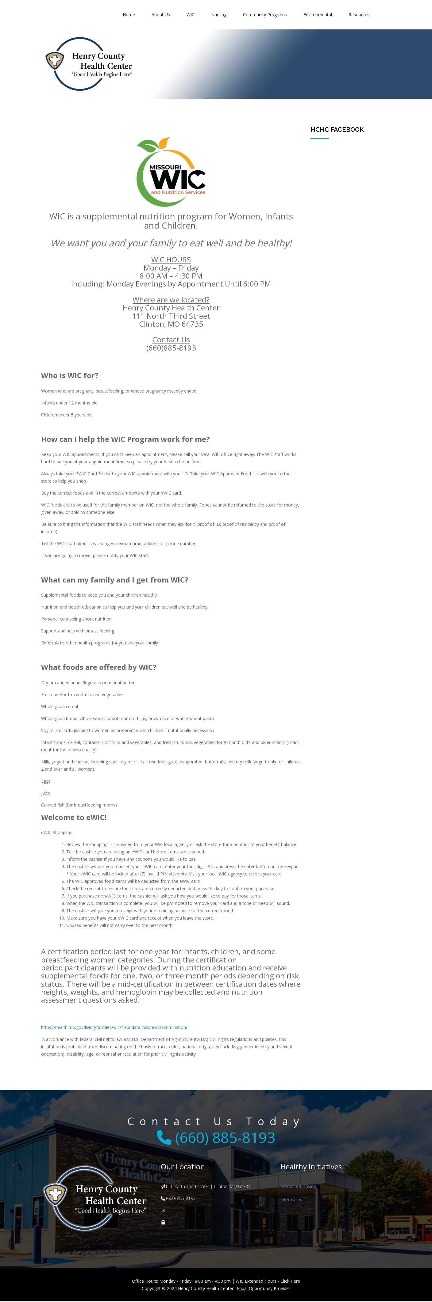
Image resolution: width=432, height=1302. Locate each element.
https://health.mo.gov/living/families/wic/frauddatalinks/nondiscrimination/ (114, 1027)
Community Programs (265, 14)
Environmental (317, 14)
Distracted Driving (298, 1186)
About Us (161, 14)
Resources (359, 14)
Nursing (218, 14)
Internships (291, 1200)
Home (129, 14)
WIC (191, 14)
